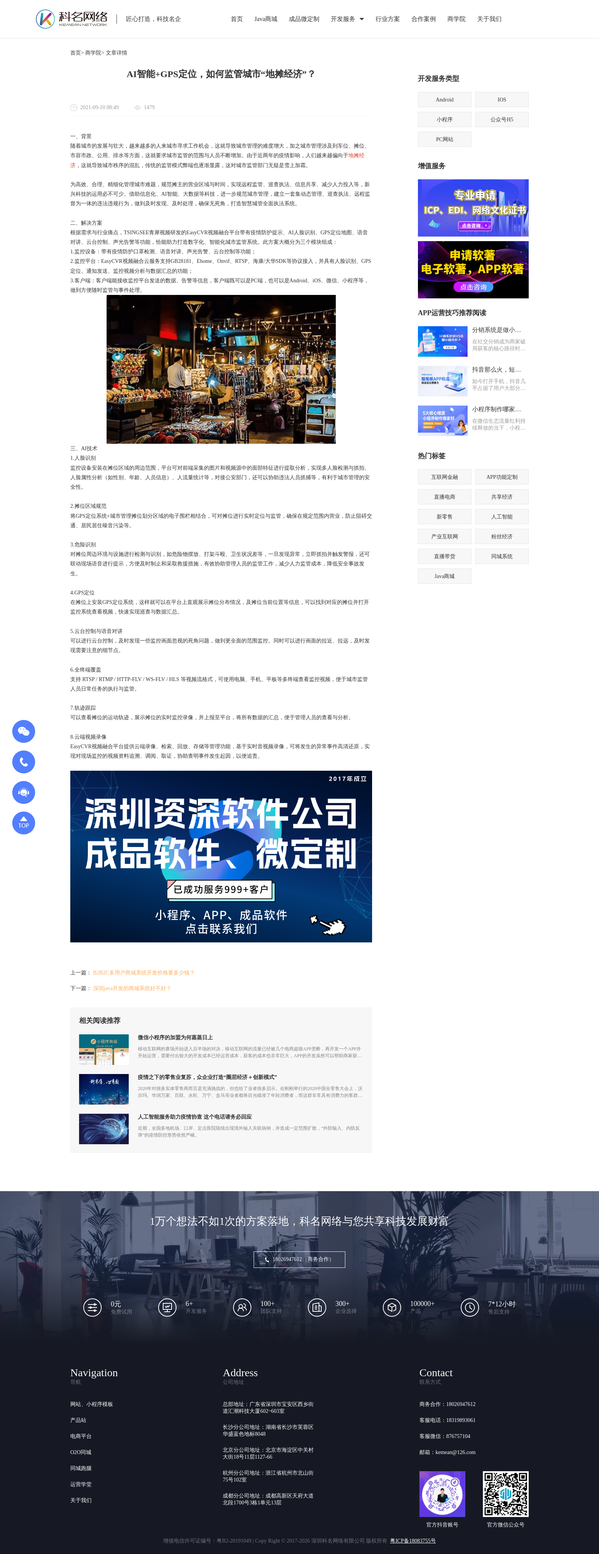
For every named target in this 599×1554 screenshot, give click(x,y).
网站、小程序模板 (91, 1404)
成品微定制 (304, 19)
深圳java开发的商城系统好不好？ (132, 988)
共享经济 (502, 497)
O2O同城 (80, 1452)
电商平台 (81, 1436)
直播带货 (444, 556)
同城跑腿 (81, 1468)
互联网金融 (444, 477)
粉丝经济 (502, 536)
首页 (237, 19)
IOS (502, 100)
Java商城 (265, 19)
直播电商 (444, 497)
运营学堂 (81, 1484)
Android (445, 100)
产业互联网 (444, 536)
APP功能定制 (502, 477)
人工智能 (502, 517)
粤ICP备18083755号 (413, 1541)
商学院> (94, 53)
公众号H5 (502, 119)
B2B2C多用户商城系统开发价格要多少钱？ (144, 973)
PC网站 (444, 139)
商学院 (456, 19)
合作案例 (423, 19)
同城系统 (502, 556)
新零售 (445, 517)
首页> (77, 53)
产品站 (78, 1420)
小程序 (445, 119)
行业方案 (388, 19)
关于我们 (489, 19)
